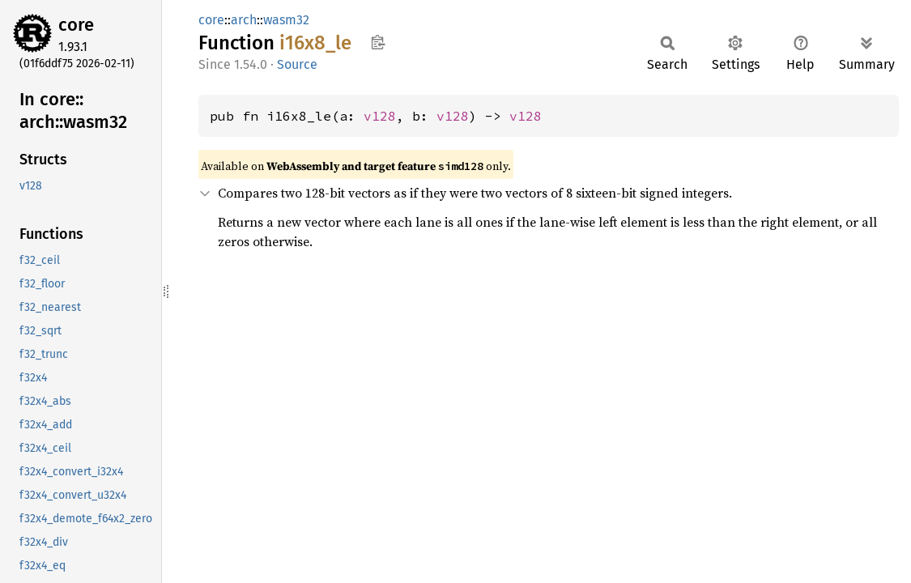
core (76, 25)
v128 (380, 116)
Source (297, 64)
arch (244, 20)
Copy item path (377, 42)
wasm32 (286, 20)
